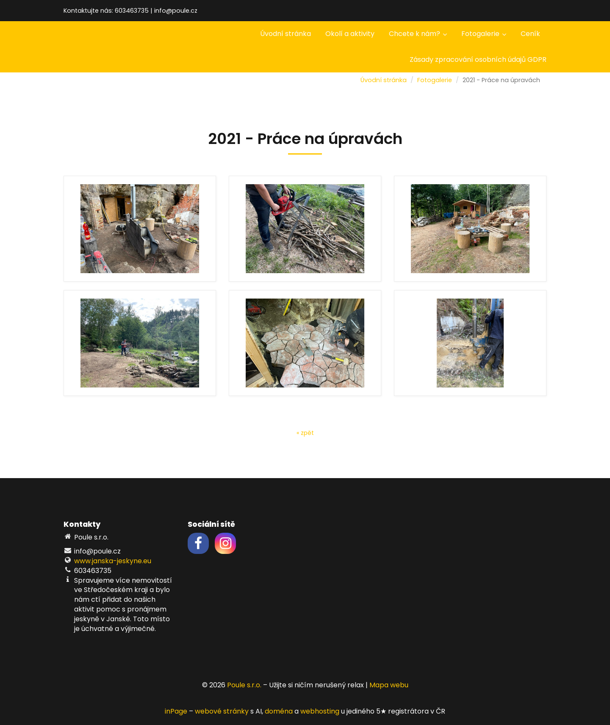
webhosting (319, 711)
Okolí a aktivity (349, 34)
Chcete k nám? (418, 34)
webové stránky (222, 711)
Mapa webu (388, 685)
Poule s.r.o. (244, 685)
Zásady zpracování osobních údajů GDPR (478, 59)
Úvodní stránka (285, 34)
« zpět (305, 433)
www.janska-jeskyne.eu (112, 561)
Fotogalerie (483, 34)
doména (279, 711)
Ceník (530, 34)
